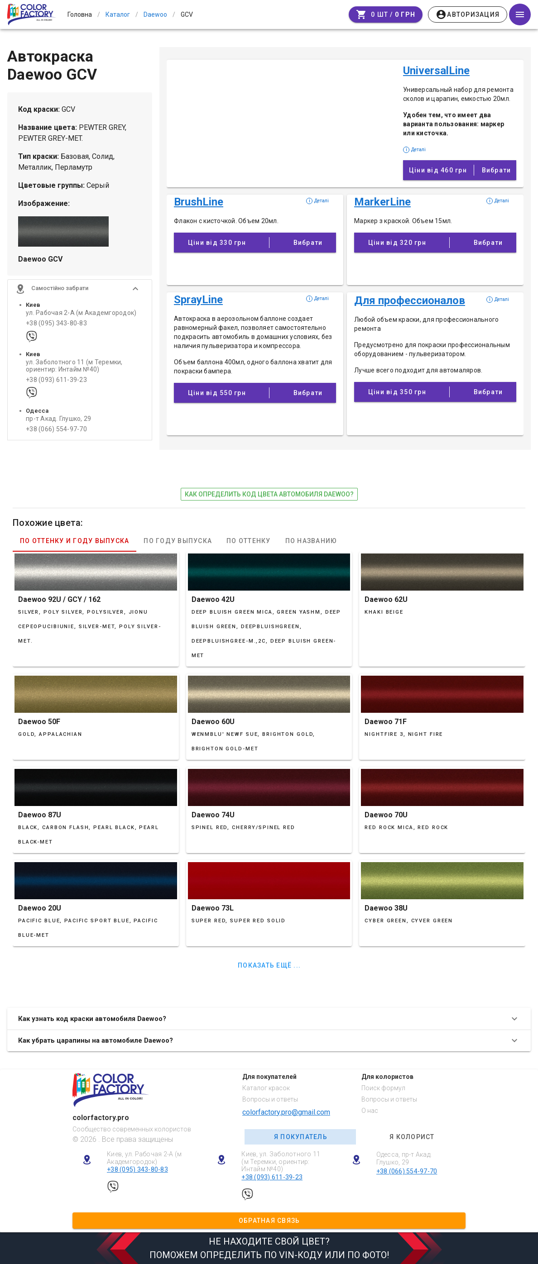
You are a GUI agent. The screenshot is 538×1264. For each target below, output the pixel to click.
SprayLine (198, 299)
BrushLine (198, 202)
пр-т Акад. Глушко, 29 (58, 419)
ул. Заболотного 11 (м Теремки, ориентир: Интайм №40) (74, 366)
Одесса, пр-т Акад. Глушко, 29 (404, 1158)
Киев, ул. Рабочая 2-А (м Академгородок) (144, 1157)
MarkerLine (382, 202)
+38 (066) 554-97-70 (56, 430)
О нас (369, 1110)
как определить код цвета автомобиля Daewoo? (269, 494)
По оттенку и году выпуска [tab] (74, 540)
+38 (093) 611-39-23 (56, 380)
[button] (80, 290)
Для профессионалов (409, 300)
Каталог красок (266, 1088)
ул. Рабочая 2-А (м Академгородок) (81, 313)
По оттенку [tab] (248, 540)
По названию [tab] (311, 540)
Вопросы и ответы (270, 1099)
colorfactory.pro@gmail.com (286, 1112)
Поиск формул (383, 1088)
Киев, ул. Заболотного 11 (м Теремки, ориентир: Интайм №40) (280, 1161)
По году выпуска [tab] (178, 540)
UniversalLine (436, 70)
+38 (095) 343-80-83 (56, 324)
